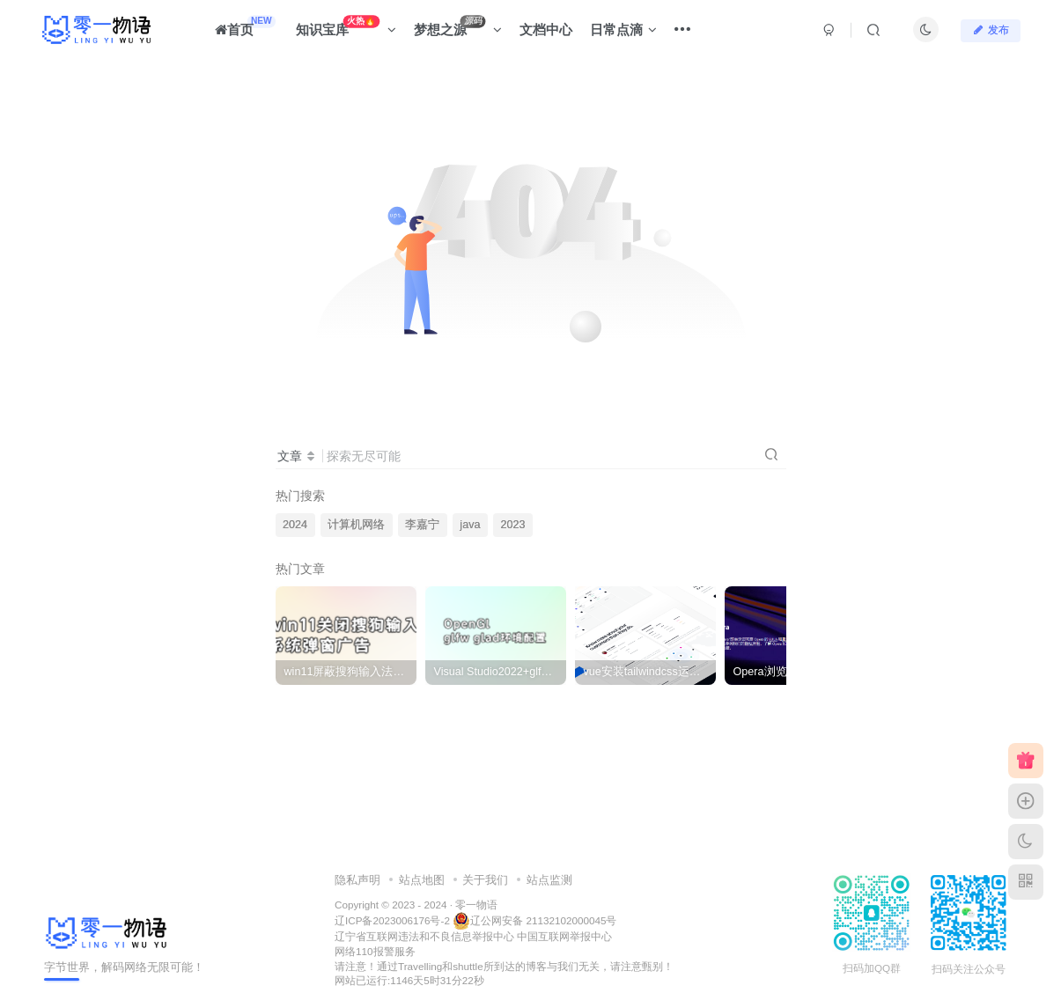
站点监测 (549, 879)
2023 (513, 525)
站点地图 (422, 879)
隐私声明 (357, 879)
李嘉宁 (422, 525)
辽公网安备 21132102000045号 (534, 921)
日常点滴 (623, 29)
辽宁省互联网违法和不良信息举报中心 (424, 936)
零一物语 (476, 904)
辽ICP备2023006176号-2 (392, 920)
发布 (990, 30)
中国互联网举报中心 (564, 936)
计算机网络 (356, 525)
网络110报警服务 (375, 951)
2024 (295, 525)
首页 (245, 26)
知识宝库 (346, 26)
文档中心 (545, 29)
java (470, 525)
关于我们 (485, 879)
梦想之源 (458, 26)
